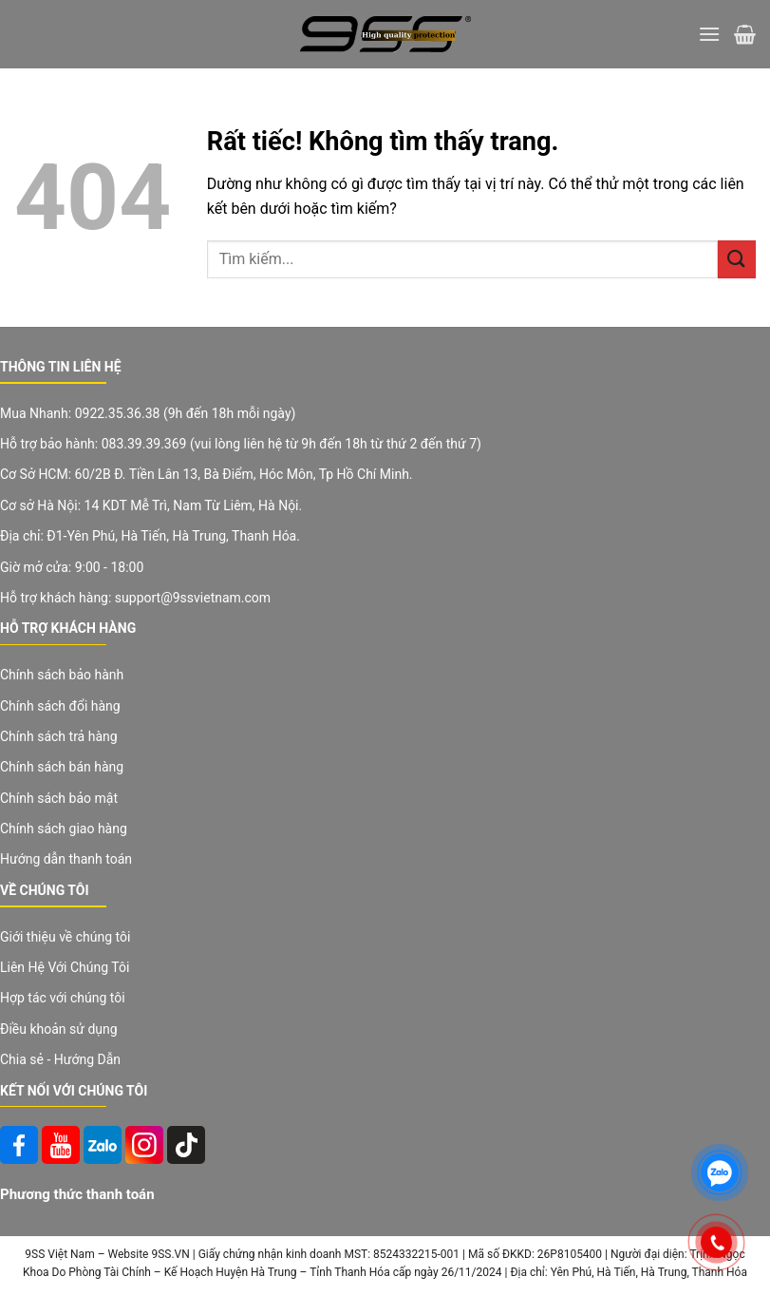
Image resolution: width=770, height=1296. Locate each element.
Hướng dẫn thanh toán (66, 859)
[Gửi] (737, 258)
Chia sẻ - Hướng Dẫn (60, 1059)
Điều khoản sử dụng (59, 1029)
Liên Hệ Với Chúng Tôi (64, 967)
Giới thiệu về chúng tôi (65, 936)
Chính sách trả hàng (59, 736)
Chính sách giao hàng (63, 828)
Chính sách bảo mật (59, 798)
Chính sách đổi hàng (60, 706)
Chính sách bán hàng (61, 766)
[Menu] (709, 33)
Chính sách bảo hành (61, 674)
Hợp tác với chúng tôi (62, 997)
